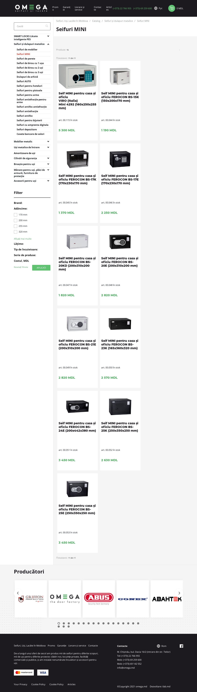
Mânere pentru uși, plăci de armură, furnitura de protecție (29, 170)
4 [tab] (74, 623)
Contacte (97, 8)
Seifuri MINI (23, 54)
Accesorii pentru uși (25, 180)
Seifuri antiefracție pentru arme (31, 101)
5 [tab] (79, 623)
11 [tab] (108, 623)
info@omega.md (126, 667)
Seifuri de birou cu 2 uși (30, 67)
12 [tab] (113, 623)
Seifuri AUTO (24, 81)
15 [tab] (128, 623)
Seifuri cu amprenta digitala (32, 124)
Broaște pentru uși (24, 164)
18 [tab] (59, 626)
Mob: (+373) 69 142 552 (129, 663)
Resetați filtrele (21, 267)
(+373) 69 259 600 (142, 8)
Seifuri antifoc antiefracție (32, 106)
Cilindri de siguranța (25, 158)
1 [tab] (59, 623)
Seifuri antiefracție (27, 111)
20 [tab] (69, 626)
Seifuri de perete (26, 58)
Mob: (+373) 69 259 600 (129, 660)
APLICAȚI (41, 267)
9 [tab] (98, 623)
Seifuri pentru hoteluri (29, 85)
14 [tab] (123, 623)
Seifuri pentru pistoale (29, 90)
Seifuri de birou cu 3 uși (30, 72)
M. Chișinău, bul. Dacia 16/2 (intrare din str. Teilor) (143, 652)
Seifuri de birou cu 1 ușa (30, 63)
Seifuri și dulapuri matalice (29, 44)
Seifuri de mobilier (27, 49)
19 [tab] (64, 626)
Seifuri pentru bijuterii (29, 120)
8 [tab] (93, 623)
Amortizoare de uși (24, 153)
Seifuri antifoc (25, 115)
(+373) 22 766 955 (122, 8)
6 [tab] (84, 623)
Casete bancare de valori (30, 134)
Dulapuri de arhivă (27, 76)
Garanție (66, 8)
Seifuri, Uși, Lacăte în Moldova (72, 21)
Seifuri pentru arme (28, 95)
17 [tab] (138, 623)
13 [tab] (118, 623)
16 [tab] (133, 623)
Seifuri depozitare (27, 129)
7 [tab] (89, 623)
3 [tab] (69, 623)
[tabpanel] (31, 599)
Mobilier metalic (23, 141)
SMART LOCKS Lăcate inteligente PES (26, 37)
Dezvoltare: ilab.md (160, 686)
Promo (55, 8)
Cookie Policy (38, 684)
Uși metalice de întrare (27, 147)
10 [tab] (103, 623)
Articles (109, 8)
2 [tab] (64, 623)
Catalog (96, 21)
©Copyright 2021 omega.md (132, 686)
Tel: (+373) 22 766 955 (128, 656)
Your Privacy (20, 684)
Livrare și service (79, 8)
